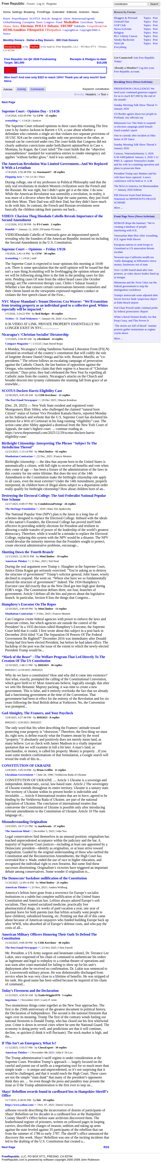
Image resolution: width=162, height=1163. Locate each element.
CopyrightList (70, 30)
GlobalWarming (12, 22)
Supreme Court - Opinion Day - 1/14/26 (31, 111)
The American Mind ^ (18, 831)
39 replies (61, 1047)
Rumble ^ (11, 229)
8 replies (55, 717)
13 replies (61, 608)
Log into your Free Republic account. (134, 69)
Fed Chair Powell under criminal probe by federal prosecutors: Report (136, 309)
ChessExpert (45, 1047)
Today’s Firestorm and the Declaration (30, 990)
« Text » (103, 94)
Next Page (8, 102)
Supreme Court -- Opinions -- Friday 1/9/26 (34, 249)
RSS (106, 1147)
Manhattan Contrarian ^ (20, 456)
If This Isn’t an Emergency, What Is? (29, 1043)
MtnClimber (45, 451)
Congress (49, 22)
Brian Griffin (45, 770)
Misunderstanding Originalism (24, 822)
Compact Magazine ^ (18, 343)
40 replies (64, 942)
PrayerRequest (20, 18)
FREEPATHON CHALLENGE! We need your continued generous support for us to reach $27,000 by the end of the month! (135, 94)
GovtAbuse (86, 22)
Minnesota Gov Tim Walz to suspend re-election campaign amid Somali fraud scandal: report (135, 126)
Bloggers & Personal (125, 17)
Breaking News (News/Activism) (133, 81)
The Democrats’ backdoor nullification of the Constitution (44, 878)
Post (155, 17)
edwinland (43, 338)
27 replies (59, 826)
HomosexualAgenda (83, 18)
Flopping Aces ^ (14, 176)
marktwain (44, 826)
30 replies (50, 253)
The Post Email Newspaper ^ (22, 400)
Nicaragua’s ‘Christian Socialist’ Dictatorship (35, 334)
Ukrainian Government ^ (20, 774)
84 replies (57, 313)
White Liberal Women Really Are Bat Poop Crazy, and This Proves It (135, 318)
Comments (37, 89)
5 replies (67, 995)
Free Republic (13, 3)
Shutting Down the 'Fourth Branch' (28, 552)
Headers (90, 94)
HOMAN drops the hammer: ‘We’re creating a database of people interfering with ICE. (134, 226)
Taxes (39, 22)
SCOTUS (34, 18)
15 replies (51, 115)
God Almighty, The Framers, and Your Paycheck (37, 713)
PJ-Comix (43, 224)
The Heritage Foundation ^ (21, 508)
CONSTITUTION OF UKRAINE (26, 765)
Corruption (28, 22)
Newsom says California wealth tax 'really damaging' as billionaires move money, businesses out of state (135, 261)
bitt (39, 1100)
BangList (57, 18)
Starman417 (44, 172)
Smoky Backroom (124, 39)
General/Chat (121, 21)
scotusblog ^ (12, 120)
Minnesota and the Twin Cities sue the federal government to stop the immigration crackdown (135, 286)
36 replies (56, 665)
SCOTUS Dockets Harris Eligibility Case (32, 391)
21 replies (64, 395)
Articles (8, 89)
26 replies (70, 503)
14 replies (57, 338)
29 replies (48, 1100)
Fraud (59, 22)
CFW (40, 115)
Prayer (6, 18)
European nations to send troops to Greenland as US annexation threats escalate (134, 248)
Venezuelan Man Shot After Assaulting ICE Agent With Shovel (135, 237)
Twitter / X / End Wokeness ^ (22, 318)
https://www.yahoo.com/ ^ (20, 1104)
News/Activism (122, 28)
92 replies (61, 451)
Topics (147, 17)
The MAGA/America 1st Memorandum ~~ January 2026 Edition (136, 187)
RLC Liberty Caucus (125, 36)
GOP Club (120, 25)
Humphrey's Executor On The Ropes (29, 604)
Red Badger (42, 313)
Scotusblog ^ (12, 258)
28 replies (59, 172)
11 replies (60, 770)
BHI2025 (43, 665)
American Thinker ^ (17, 561)
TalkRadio (79, 26)
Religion (119, 32)
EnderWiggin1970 (49, 995)
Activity (21, 89)
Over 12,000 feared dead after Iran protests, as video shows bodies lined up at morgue (136, 273)
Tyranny (99, 22)
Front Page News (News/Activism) (134, 216)
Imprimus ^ (12, 1000)
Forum (31, 3)
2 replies (56, 224)
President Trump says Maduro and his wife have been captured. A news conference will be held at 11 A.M (135, 177)
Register (51, 3)
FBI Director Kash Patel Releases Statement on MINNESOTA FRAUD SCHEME (135, 198)
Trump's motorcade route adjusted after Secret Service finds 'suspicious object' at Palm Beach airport (136, 299)
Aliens (66, 18)
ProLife (46, 18)
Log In (40, 3)
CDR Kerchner (48, 395)
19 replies (62, 556)
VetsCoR (119, 43)
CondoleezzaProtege (50, 503)
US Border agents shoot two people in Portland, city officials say (135, 115)
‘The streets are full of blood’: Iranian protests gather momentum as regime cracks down (135, 329)
